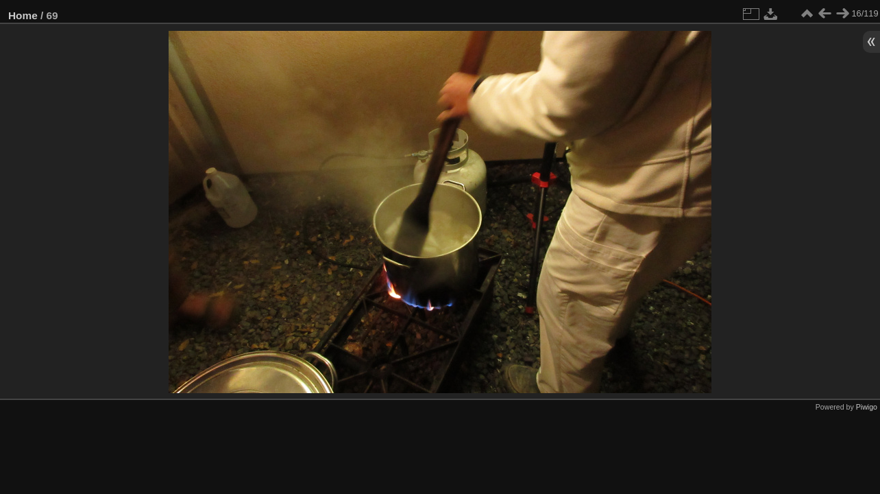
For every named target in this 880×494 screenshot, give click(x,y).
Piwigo (866, 407)
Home (23, 15)
